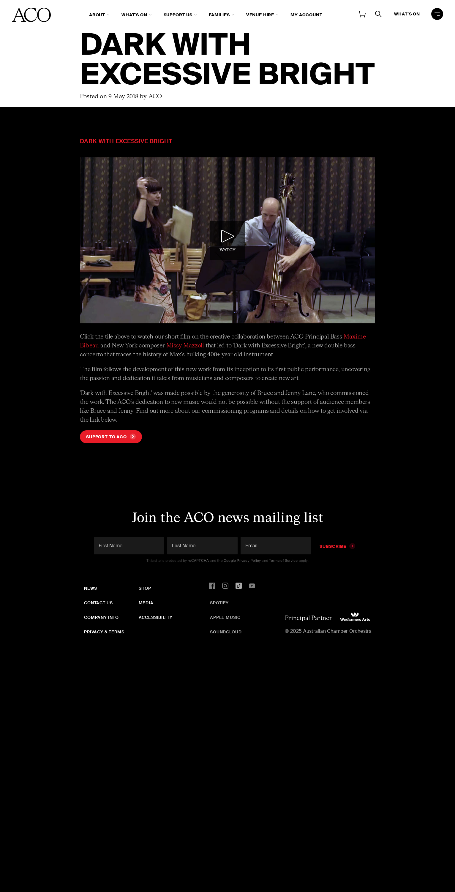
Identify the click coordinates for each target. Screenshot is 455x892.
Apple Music (225, 617)
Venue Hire (260, 15)
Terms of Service (283, 560)
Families (219, 15)
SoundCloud (225, 632)
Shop (145, 588)
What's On (134, 15)
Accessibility (156, 617)
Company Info (101, 617)
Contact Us (98, 602)
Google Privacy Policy (242, 560)
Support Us (178, 15)
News (90, 588)
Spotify (219, 602)
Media (146, 602)
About (97, 15)
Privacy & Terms (104, 632)
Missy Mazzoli (185, 346)
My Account (306, 15)
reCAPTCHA (198, 560)
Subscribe (337, 546)
